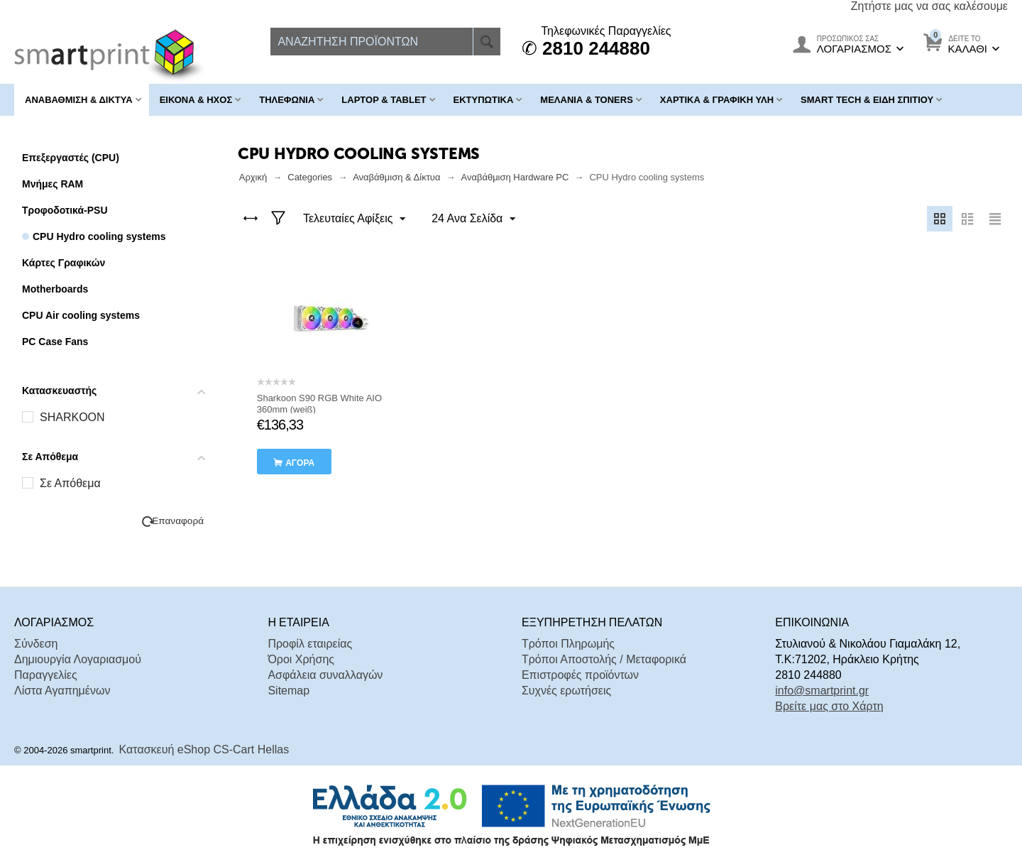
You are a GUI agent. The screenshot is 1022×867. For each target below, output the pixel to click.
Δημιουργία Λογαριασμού (77, 659)
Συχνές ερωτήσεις (566, 691)
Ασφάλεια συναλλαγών (325, 675)
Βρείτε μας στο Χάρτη (829, 706)
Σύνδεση (35, 644)
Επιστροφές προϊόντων (580, 675)
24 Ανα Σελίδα (473, 219)
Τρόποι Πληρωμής (568, 644)
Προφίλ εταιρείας (310, 644)
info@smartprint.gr (822, 691)
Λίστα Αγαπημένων (62, 691)
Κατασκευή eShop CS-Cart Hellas (204, 749)
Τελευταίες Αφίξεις (355, 219)
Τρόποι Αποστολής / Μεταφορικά (604, 659)
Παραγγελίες (45, 675)
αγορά (299, 463)
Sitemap (288, 691)
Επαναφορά (178, 521)
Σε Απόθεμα (70, 483)
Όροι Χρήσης (301, 659)
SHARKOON (72, 417)
